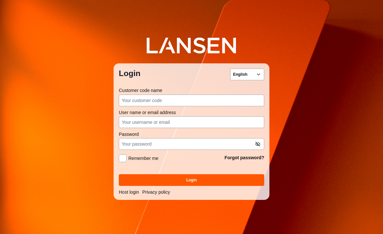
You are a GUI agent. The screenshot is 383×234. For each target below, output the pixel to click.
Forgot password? (244, 157)
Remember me (143, 158)
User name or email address (147, 112)
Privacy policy (156, 192)
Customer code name (140, 90)
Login (191, 180)
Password (129, 134)
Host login (129, 192)
